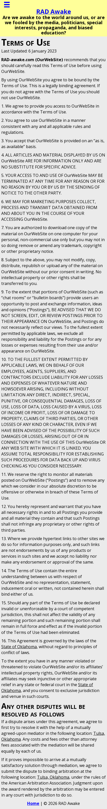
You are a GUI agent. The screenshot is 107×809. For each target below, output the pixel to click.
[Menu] (7, 4)
